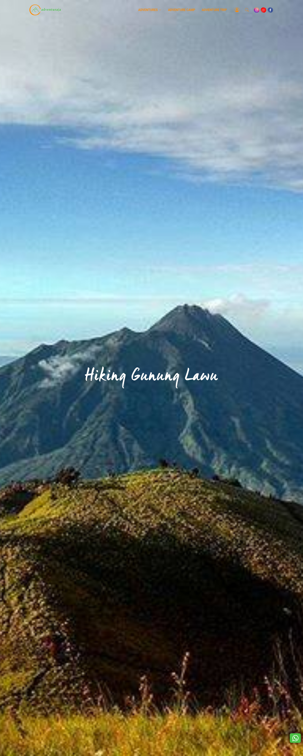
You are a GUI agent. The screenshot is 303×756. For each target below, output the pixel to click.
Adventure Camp (181, 10)
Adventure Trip (214, 10)
